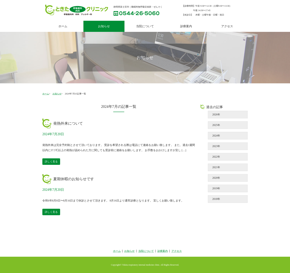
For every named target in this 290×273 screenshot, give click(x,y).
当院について (145, 26)
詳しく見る (51, 161)
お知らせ (57, 93)
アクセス (227, 26)
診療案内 (186, 26)
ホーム (62, 26)
